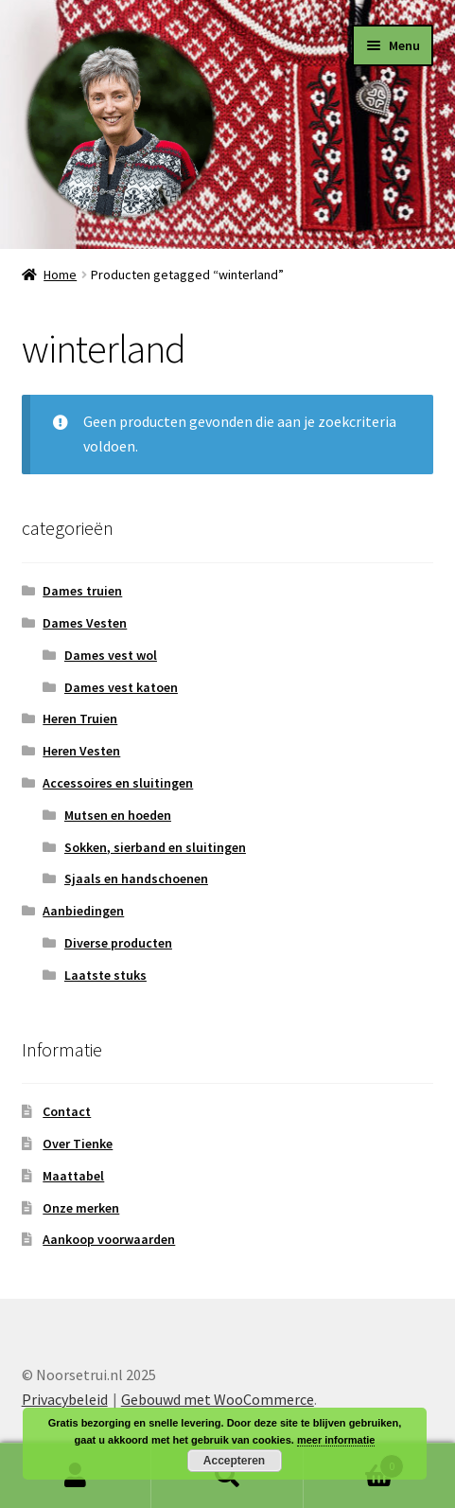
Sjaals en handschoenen (136, 878)
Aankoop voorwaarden (109, 1239)
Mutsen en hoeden (117, 815)
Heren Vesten (81, 750)
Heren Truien (80, 718)
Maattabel (73, 1175)
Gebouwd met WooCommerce (217, 1399)
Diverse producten (118, 942)
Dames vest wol (110, 655)
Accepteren (234, 1460)
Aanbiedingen (83, 910)
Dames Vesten (85, 622)
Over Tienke (78, 1143)
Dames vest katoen (121, 687)
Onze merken (81, 1207)
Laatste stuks (105, 975)
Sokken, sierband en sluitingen (155, 847)
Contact (67, 1111)
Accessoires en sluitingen (118, 782)
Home (60, 274)
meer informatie (336, 1440)
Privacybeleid (65, 1399)
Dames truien (82, 590)
